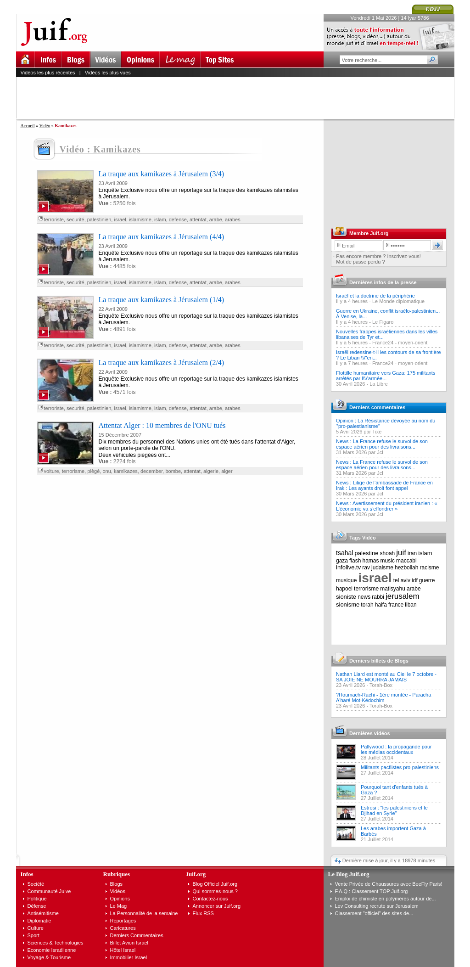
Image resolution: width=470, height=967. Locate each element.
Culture (36, 928)
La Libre (378, 384)
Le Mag (118, 906)
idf (415, 580)
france (395, 605)
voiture (51, 471)
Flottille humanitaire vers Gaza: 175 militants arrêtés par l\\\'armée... (385, 375)
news (364, 597)
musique (346, 580)
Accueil (28, 125)
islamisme (140, 219)
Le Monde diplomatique (398, 301)
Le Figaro (382, 322)
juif (401, 552)
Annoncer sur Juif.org (217, 906)
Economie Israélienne (52, 950)
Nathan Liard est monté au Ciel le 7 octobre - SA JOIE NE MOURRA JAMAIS (386, 676)
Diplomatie (39, 920)
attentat (198, 219)
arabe (215, 219)
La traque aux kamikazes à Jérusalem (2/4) (161, 362)
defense (178, 219)
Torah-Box (380, 685)
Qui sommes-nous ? (215, 891)
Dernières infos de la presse (383, 282)
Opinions (120, 898)
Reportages (123, 920)
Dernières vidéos (369, 733)
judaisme (382, 567)
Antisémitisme (43, 913)
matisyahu (392, 588)
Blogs (116, 884)
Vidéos (117, 891)
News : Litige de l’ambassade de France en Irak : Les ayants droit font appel (384, 485)
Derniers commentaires (377, 407)
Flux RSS (203, 913)
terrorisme (73, 471)
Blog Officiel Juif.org (215, 884)
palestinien (99, 219)
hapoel (344, 588)
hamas (371, 560)
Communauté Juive (49, 891)
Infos (27, 874)
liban (410, 605)
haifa (381, 605)
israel (120, 219)
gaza (342, 560)
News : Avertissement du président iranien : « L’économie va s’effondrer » (386, 506)
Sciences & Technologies (56, 942)
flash (355, 560)
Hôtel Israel (123, 950)
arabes (233, 219)
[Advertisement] (239, 97)
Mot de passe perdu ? (360, 261)
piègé (93, 471)
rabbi (378, 597)
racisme (429, 567)
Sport (33, 935)
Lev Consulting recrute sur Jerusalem (377, 906)
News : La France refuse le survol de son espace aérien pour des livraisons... (382, 444)
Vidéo (44, 125)
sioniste (346, 596)
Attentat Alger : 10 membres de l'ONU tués (162, 425)
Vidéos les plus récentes (48, 72)
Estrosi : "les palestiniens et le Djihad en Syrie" (394, 810)
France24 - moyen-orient (399, 342)
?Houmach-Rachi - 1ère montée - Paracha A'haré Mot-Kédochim (383, 697)
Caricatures (123, 928)
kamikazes (126, 471)
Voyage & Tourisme (49, 957)
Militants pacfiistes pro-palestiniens (400, 767)
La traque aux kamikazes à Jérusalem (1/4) (161, 300)
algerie (210, 471)
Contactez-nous (210, 898)
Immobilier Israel (128, 957)
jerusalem (403, 596)
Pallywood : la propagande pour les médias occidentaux (396, 749)
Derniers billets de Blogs (378, 660)
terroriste (54, 219)
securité (75, 219)
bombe (173, 471)
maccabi (406, 560)
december (151, 471)
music (387, 560)
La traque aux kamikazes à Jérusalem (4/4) (161, 237)
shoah (387, 553)
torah (367, 605)
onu (106, 471)
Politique (37, 898)
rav (366, 567)
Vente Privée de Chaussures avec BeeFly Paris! (388, 884)
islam (160, 219)
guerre (427, 580)
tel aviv (401, 580)
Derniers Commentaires (136, 935)
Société (36, 884)
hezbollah (406, 567)
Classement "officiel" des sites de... (374, 913)
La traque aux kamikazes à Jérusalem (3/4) (161, 174)
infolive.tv (348, 567)
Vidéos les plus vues (108, 72)
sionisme (347, 604)
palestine (366, 553)
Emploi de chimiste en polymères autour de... (385, 898)
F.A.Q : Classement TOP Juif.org (371, 891)
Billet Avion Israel (129, 942)
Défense (37, 906)
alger (226, 471)
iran (412, 553)
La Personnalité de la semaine (144, 913)
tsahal (344, 553)
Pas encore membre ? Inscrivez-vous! (378, 256)
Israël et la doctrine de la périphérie (375, 295)
